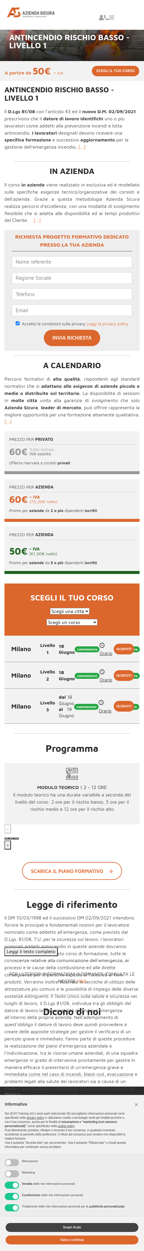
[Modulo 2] (11, 838)
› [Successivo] (8, 844)
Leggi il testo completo (31, 951)
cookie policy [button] (65, 1126)
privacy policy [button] (35, 1117)
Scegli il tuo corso (115, 71)
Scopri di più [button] (72, 1227)
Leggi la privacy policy (107, 323)
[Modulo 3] (16, 838)
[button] (136, 1104)
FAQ (81, 981)
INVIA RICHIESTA (72, 338)
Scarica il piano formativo (72, 871)
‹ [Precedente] (8, 828)
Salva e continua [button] (72, 1239)
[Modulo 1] (6, 838)
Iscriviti (124, 649)
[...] (82, 147)
